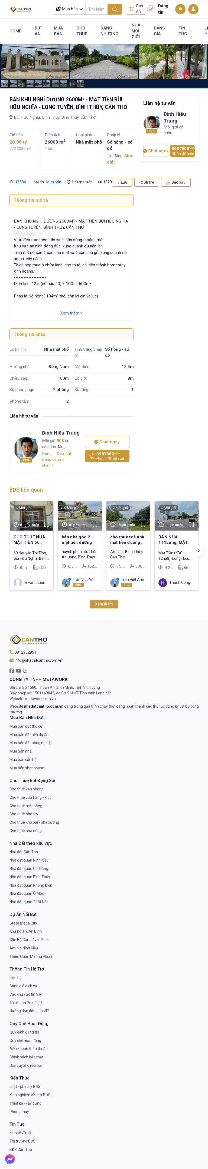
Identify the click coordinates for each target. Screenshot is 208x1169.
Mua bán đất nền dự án (28, 735)
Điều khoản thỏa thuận (28, 1049)
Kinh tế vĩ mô (20, 1133)
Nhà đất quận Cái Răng (28, 868)
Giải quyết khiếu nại (25, 1065)
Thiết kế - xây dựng (25, 1103)
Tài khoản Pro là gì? (25, 1003)
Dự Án (38, 31)
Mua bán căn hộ (23, 759)
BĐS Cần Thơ (20, 1149)
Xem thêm (71, 313)
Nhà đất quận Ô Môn (26, 893)
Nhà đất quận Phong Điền (30, 885)
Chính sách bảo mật (26, 1057)
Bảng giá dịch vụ (23, 986)
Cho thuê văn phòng (26, 789)
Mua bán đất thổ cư (26, 726)
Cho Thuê (81, 31)
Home (15, 31)
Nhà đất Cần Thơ (23, 852)
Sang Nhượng (109, 31)
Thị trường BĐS (22, 1141)
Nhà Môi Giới (136, 31)
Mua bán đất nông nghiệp (31, 743)
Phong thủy (19, 1112)
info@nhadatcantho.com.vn (35, 660)
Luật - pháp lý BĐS (24, 1086)
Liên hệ (15, 977)
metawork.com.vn (40, 699)
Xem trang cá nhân (49, 459)
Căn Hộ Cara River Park (29, 940)
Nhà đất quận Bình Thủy (29, 877)
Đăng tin (157, 9)
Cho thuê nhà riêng (25, 831)
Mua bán (53, 182)
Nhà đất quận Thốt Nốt (28, 902)
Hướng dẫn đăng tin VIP (29, 1011)
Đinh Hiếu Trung (61, 433)
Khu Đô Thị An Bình (25, 931)
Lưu (122, 182)
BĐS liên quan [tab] (26, 490)
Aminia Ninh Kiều (23, 948)
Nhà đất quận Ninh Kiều (28, 860)
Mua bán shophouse (26, 768)
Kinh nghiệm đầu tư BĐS (29, 1095)
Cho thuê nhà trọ (23, 814)
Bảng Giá (159, 31)
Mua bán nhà (20, 751)
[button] (198, 550)
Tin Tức (184, 31)
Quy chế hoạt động (25, 1040)
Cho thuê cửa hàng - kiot (30, 797)
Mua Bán (58, 31)
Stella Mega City (23, 923)
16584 (20, 182)
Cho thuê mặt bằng (25, 806)
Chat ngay (107, 441)
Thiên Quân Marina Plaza (31, 956)
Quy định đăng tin (24, 1032)
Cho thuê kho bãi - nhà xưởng (34, 822)
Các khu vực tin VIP (25, 994)
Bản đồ (136, 9)
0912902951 (22, 652)
